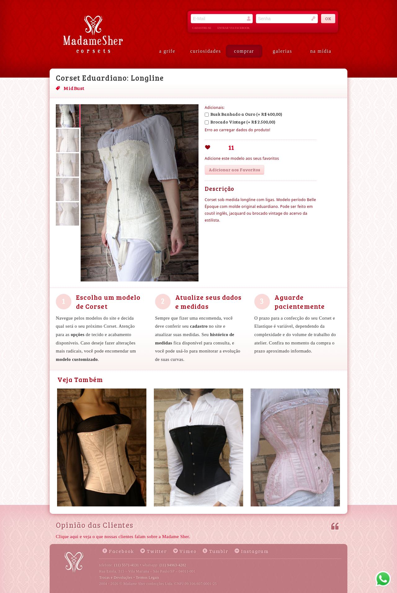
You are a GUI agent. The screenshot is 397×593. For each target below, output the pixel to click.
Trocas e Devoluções (115, 577)
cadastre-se (201, 27)
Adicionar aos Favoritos (234, 170)
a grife (167, 51)
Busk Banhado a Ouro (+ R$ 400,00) (243, 114)
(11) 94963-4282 (173, 565)
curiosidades (205, 51)
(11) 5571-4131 (126, 565)
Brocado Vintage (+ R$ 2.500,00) (240, 122)
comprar (244, 51)
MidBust (74, 88)
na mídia (320, 51)
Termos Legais (147, 577)
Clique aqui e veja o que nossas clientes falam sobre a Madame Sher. (123, 536)
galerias (282, 51)
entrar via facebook (233, 27)
